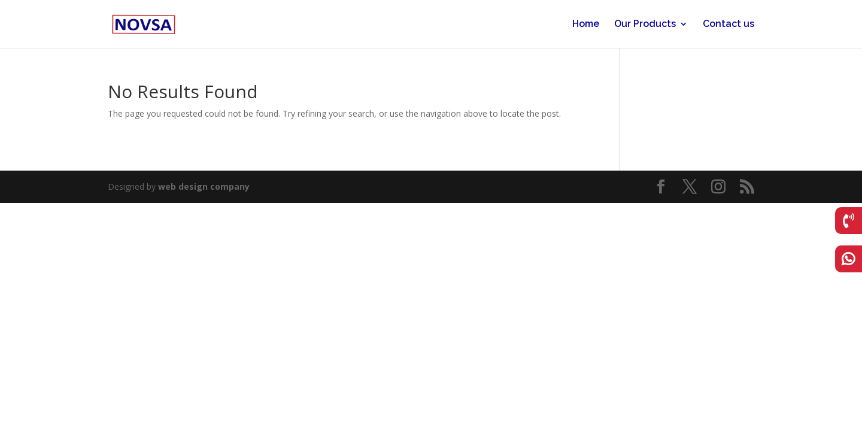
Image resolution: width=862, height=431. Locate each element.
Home (585, 24)
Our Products (645, 24)
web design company (204, 186)
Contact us (728, 24)
